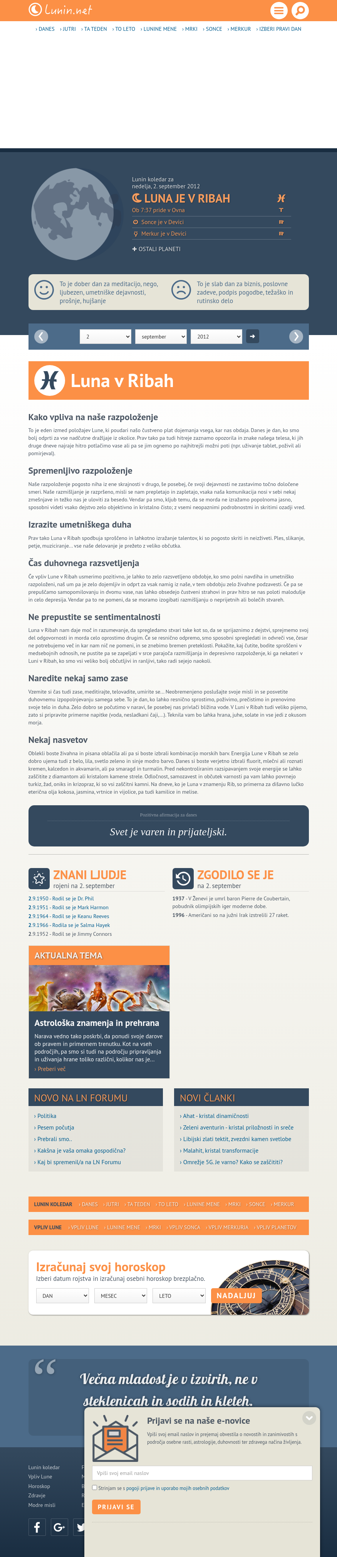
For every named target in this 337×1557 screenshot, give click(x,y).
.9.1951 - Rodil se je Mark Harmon (69, 907)
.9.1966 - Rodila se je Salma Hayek (69, 925)
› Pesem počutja (54, 1127)
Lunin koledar (44, 1467)
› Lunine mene (159, 28)
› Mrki (190, 28)
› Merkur (239, 28)
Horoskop (39, 1486)
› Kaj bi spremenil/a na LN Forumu (77, 1162)
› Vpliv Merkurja (227, 1227)
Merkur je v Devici (211, 233)
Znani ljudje (90, 875)
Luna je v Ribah (211, 198)
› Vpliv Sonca (183, 1227)
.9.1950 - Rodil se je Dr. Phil (61, 898)
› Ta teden (94, 28)
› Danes (45, 28)
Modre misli (42, 1505)
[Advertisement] (168, 94)
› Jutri (68, 28)
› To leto (123, 28)
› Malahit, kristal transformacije (219, 1150)
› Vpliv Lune (83, 1227)
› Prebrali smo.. (53, 1139)
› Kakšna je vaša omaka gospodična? (80, 1150)
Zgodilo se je (236, 875)
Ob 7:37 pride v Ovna (211, 210)
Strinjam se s (164, 1518)
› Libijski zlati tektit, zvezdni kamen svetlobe (235, 1139)
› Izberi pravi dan (278, 28)
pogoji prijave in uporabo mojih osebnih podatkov (178, 1518)
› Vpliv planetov (275, 1227)
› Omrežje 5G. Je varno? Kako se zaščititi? (231, 1162)
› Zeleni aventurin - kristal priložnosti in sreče (236, 1127)
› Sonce (212, 28)
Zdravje (37, 1495)
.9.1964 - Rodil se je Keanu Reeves (69, 916)
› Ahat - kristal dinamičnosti (214, 1116)
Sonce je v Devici (211, 222)
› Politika (45, 1116)
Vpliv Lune (40, 1476)
